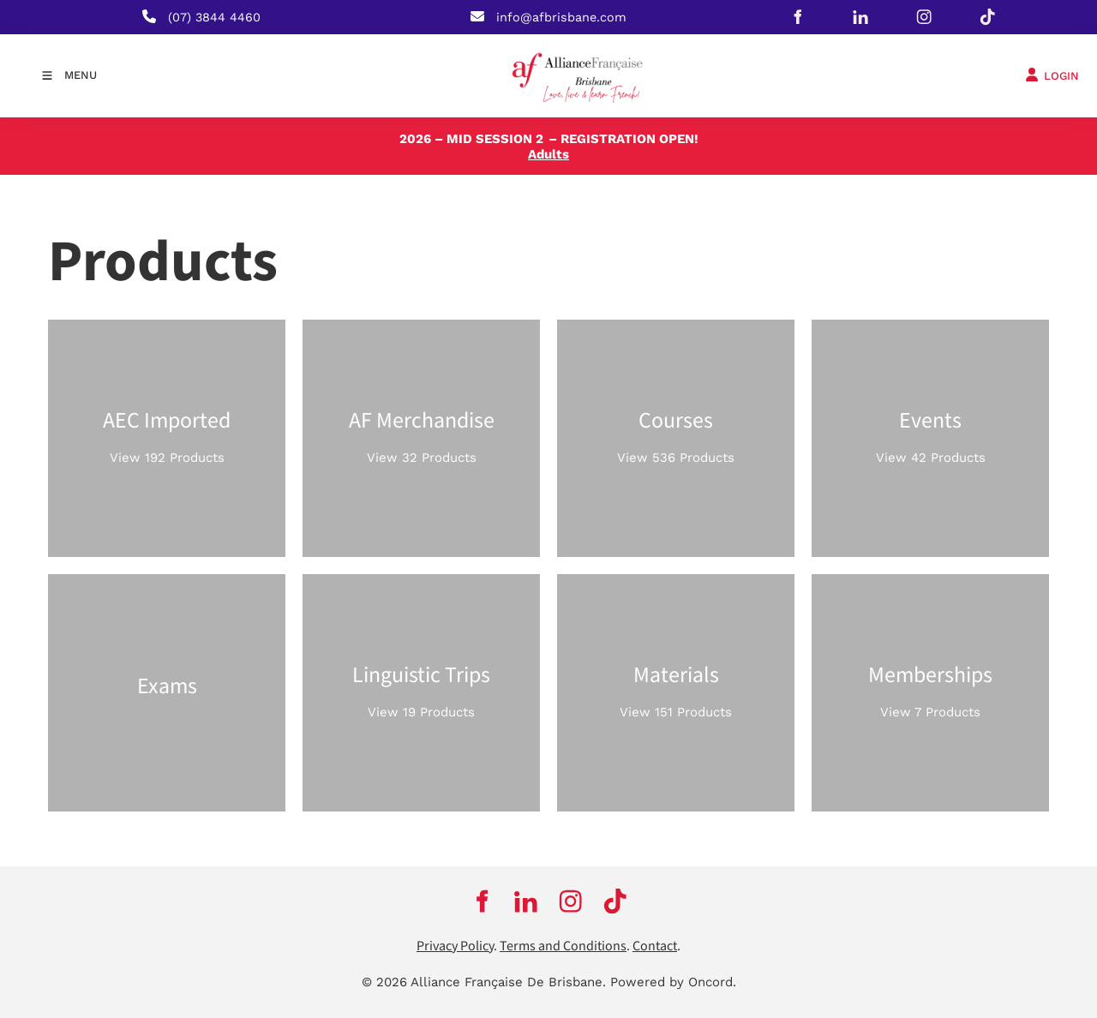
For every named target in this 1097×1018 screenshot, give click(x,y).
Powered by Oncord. (673, 982)
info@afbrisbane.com (561, 17)
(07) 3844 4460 (214, 17)
